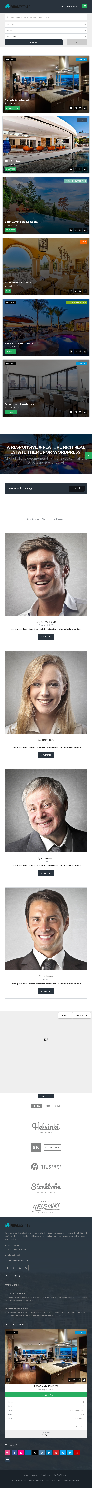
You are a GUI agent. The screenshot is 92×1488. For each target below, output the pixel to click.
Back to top (74, 1480)
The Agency (45, 1435)
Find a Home (45, 1475)
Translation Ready (16, 1308)
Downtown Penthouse (19, 404)
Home (25, 1475)
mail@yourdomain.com (18, 1260)
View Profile (46, 637)
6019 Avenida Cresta (18, 282)
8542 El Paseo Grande (19, 343)
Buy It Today (53, 462)
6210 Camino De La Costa (21, 221)
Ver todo (76, 488)
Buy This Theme (60, 1475)
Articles (34, 1475)
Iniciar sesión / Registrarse (70, 6)
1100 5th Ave (13, 161)
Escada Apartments (17, 100)
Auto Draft (12, 1285)
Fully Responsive (15, 1293)
